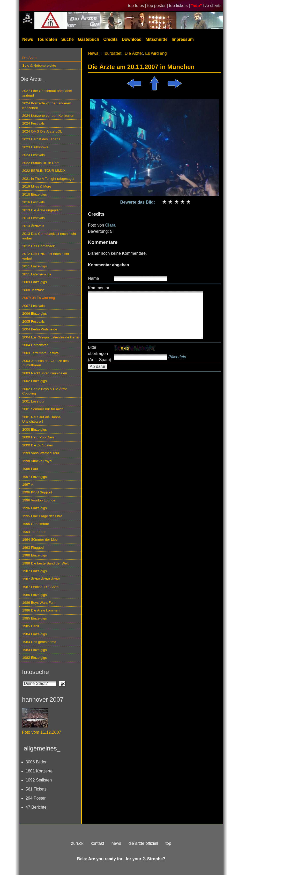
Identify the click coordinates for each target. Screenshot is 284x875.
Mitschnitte (156, 39)
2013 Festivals (33, 218)
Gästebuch (88, 39)
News (27, 39)
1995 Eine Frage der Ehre (42, 516)
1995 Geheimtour (35, 524)
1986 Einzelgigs (34, 595)
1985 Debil (30, 626)
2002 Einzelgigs (34, 381)
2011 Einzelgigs (34, 266)
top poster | (158, 5)
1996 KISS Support (37, 492)
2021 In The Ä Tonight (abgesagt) (48, 179)
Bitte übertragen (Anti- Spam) (99, 353)
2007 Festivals (33, 306)
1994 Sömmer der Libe (40, 539)
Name (93, 278)
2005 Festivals (33, 321)
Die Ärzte (29, 58)
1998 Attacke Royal (37, 461)
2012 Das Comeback (38, 246)
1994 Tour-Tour (34, 532)
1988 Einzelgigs (34, 555)
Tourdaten (47, 39)
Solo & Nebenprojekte (39, 65)
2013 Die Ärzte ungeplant (42, 210)
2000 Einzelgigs (34, 429)
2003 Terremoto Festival (40, 353)
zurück (77, 843)
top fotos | (137, 5)
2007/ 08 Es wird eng (38, 298)
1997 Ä (27, 484)
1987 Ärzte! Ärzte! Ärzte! (41, 579)
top (168, 843)
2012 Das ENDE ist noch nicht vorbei (45, 256)
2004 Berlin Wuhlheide (39, 329)
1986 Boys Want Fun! (39, 603)
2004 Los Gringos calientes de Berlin (50, 337)
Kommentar (98, 288)
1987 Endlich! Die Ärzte (40, 587)
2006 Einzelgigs (34, 313)
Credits (110, 39)
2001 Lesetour (33, 401)
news (116, 843)
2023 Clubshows (35, 147)
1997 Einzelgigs (34, 477)
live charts (212, 5)
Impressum (183, 39)
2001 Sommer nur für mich (42, 409)
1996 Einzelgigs (34, 508)
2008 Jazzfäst (33, 290)
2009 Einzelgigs (34, 282)
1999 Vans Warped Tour (40, 453)
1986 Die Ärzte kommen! (41, 610)
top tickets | (180, 5)
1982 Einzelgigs (34, 658)
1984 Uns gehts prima (39, 642)
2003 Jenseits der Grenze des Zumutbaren (45, 363)
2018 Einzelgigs (34, 194)
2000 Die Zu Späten (37, 445)
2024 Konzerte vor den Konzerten (48, 116)
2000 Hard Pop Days (38, 437)
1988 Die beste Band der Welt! (46, 563)
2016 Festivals (33, 202)
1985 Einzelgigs (34, 618)
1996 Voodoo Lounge (38, 500)
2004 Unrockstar (35, 345)
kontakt (97, 843)
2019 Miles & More (36, 186)
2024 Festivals (33, 123)
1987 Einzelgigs (34, 571)
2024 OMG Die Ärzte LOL (42, 131)
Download (131, 39)
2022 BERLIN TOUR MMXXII (45, 171)
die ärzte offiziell (143, 843)
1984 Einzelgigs (34, 634)
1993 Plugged (33, 547)
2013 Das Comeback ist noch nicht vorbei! (49, 236)
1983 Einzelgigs (34, 650)
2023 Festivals (33, 155)
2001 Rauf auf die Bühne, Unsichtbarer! (42, 419)
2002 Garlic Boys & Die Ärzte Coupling (44, 391)
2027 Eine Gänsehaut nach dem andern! (47, 93)
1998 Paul (30, 469)
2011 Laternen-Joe (36, 274)
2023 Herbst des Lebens (41, 139)
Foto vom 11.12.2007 (41, 732)
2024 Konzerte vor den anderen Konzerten (46, 105)
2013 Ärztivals (33, 226)
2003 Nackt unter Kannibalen (44, 373)
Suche (67, 39)
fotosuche (35, 671)
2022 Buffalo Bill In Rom (40, 163)
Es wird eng (156, 53)
